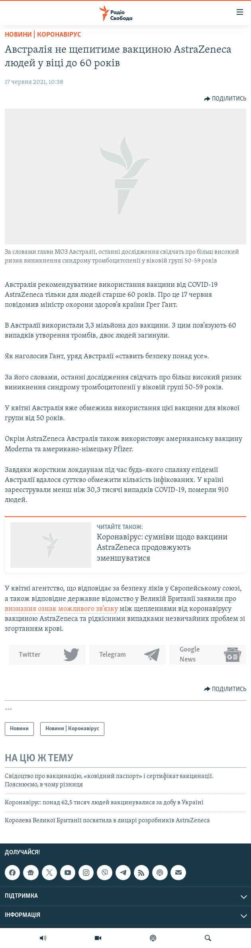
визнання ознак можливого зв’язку (61, 609)
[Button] (225, 99)
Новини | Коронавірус (43, 35)
